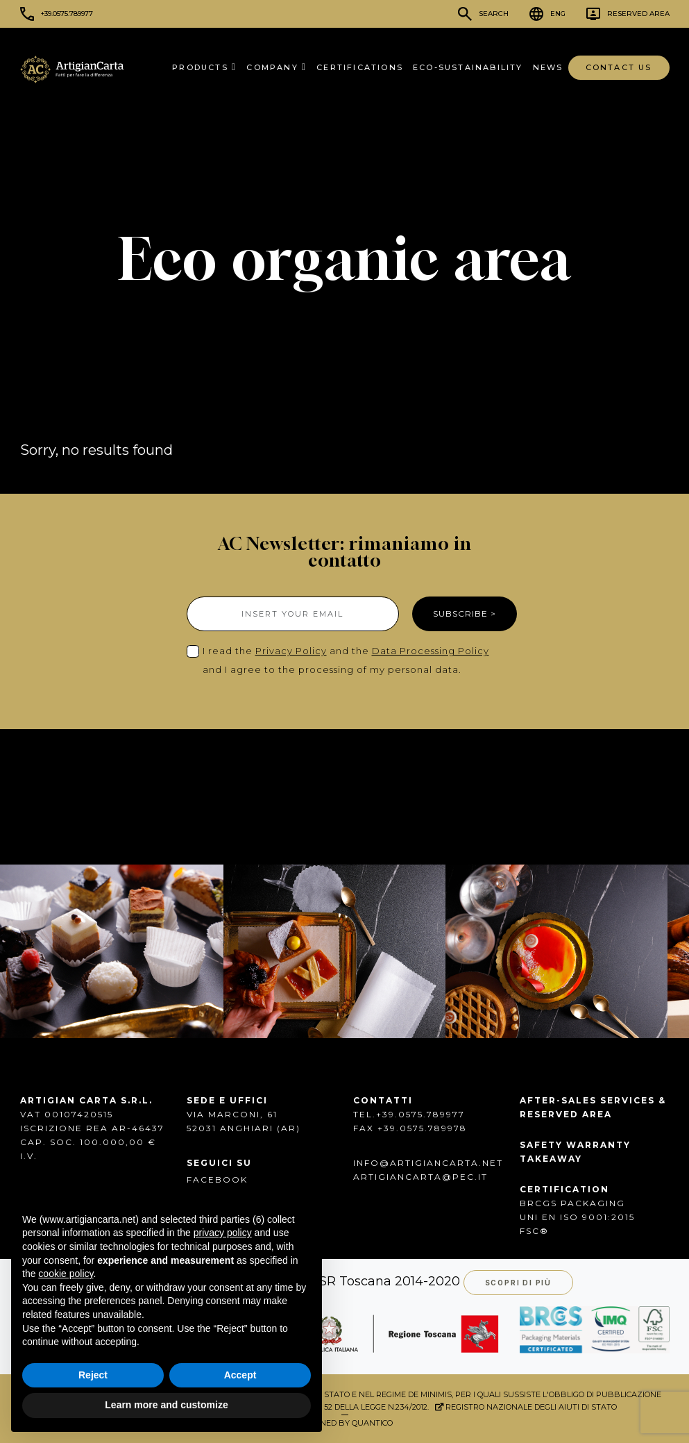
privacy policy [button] (223, 1232)
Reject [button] (93, 1375)
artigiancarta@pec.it (420, 1176)
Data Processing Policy (430, 650)
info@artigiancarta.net (428, 1163)
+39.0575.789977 (67, 13)
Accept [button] (240, 1375)
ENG (557, 13)
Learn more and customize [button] (166, 1404)
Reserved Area (638, 13)
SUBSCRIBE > (464, 613)
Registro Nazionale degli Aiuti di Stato (526, 1407)
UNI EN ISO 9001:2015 (577, 1217)
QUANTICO (372, 1423)
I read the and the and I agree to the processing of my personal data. (346, 660)
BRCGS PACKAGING (572, 1203)
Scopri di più (518, 1282)
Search (494, 13)
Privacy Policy (291, 650)
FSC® (534, 1231)
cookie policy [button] (65, 1273)
